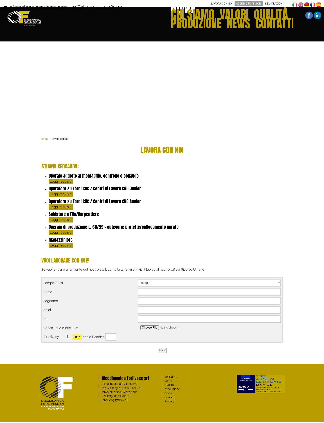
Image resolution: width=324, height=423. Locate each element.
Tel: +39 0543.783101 (57, 3)
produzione (251, 16)
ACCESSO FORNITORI (248, 3)
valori (211, 16)
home (173, 16)
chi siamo (191, 16)
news (271, 16)
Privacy (169, 401)
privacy (53, 337)
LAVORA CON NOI (221, 3)
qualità (229, 16)
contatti (289, 16)
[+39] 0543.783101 (119, 396)
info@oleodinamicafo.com (21, 3)
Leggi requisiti (60, 181)
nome (44, 138)
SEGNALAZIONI (274, 3)
